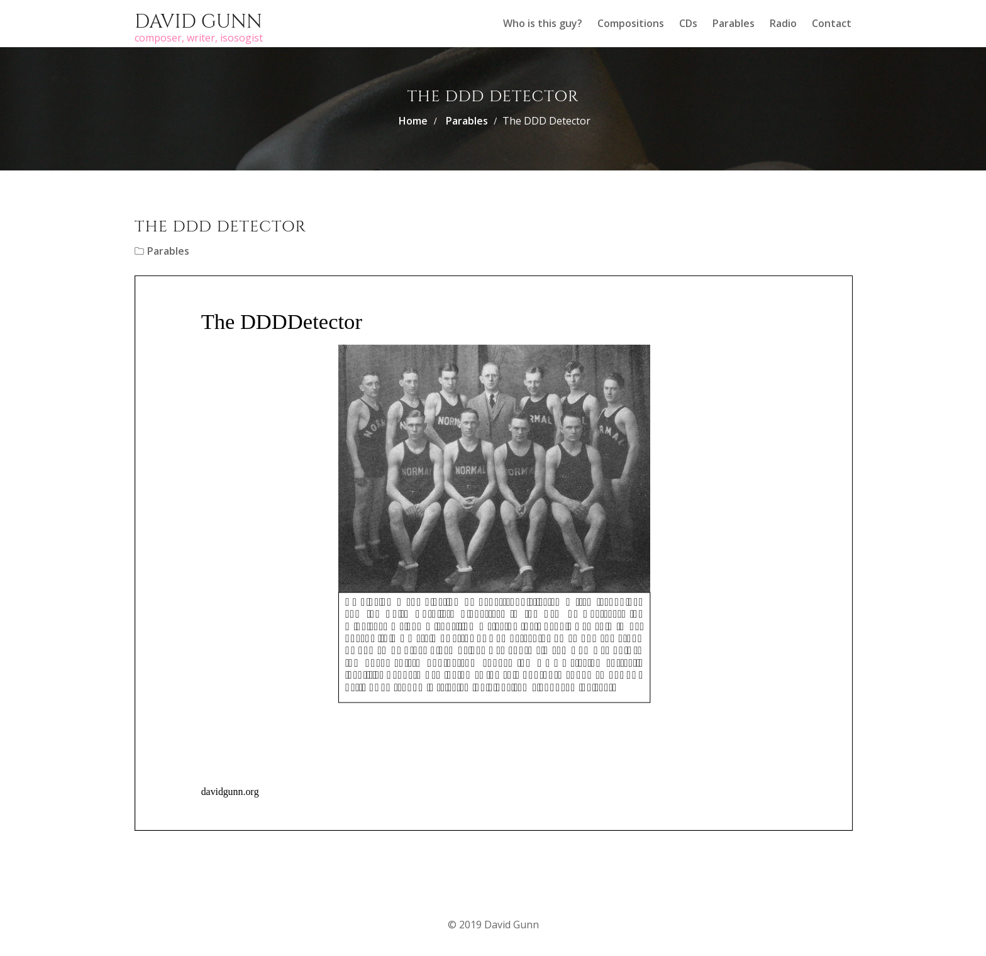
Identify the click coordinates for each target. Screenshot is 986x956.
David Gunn (198, 22)
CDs (688, 23)
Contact (831, 23)
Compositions (630, 23)
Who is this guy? (542, 23)
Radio (783, 23)
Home (413, 121)
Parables (733, 23)
